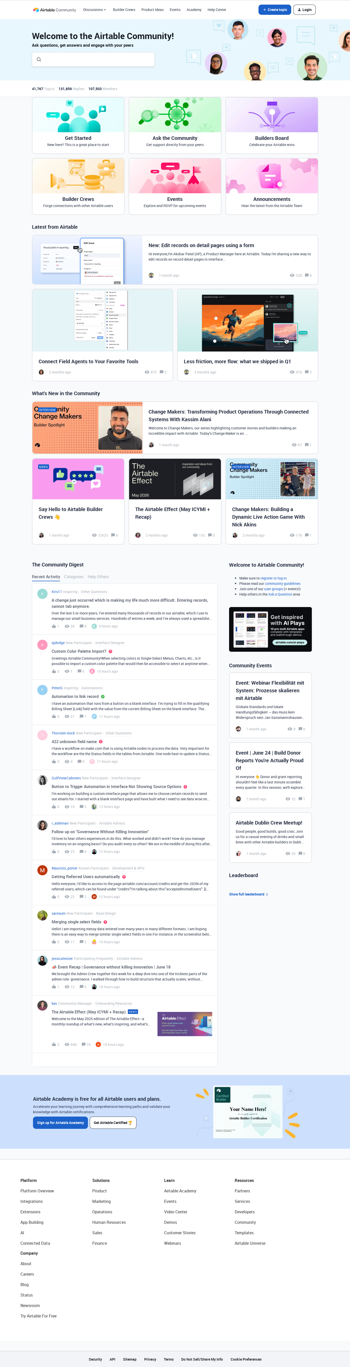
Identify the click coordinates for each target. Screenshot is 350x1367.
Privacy (150, 1359)
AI (22, 1233)
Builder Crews (124, 9)
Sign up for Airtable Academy (60, 1122)
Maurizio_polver (64, 868)
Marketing (101, 1201)
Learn (169, 1180)
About (25, 1263)
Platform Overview (37, 1191)
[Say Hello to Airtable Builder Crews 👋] (78, 501)
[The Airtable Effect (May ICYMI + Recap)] (175, 501)
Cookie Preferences (246, 1359)
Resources (244, 1180)
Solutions (101, 1180)
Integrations (31, 1201)
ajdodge (58, 642)
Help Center (217, 9)
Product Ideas (152, 9)
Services (242, 1201)
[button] (274, 10)
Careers (27, 1274)
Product (99, 1191)
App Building (31, 1222)
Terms (169, 1359)
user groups (273, 588)
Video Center (175, 1212)
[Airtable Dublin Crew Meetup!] (270, 837)
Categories (74, 576)
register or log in (274, 578)
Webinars (172, 1243)
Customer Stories (180, 1233)
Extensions (30, 1212)
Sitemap (130, 1359)
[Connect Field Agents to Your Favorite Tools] (102, 335)
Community (245, 1222)
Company (29, 1253)
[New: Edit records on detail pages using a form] (175, 260)
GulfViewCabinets (66, 778)
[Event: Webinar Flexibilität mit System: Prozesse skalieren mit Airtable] (270, 705)
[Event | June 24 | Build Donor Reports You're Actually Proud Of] (270, 775)
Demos (170, 1222)
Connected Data (35, 1243)
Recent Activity (46, 576)
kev (54, 1003)
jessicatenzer (62, 958)
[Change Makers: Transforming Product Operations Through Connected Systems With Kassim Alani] (175, 427)
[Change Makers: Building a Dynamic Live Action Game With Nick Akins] (271, 501)
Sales (97, 1233)
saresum (58, 913)
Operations (102, 1212)
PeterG (57, 687)
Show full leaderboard (249, 894)
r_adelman (60, 823)
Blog (24, 1284)
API (112, 1359)
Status (26, 1295)
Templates (244, 1233)
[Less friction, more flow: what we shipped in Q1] (247, 335)
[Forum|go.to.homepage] (54, 10)
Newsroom (30, 1305)
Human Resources (109, 1222)
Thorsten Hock (63, 733)
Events (175, 9)
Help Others (98, 576)
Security (95, 1359)
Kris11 (57, 591)
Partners (242, 1191)
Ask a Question (280, 594)
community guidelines (282, 583)
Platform (28, 1180)
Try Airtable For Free (38, 1316)
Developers (245, 1212)
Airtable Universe (250, 1243)
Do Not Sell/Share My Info (202, 1359)
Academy (194, 9)
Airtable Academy (180, 1191)
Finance (99, 1243)
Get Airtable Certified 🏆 (113, 1122)
